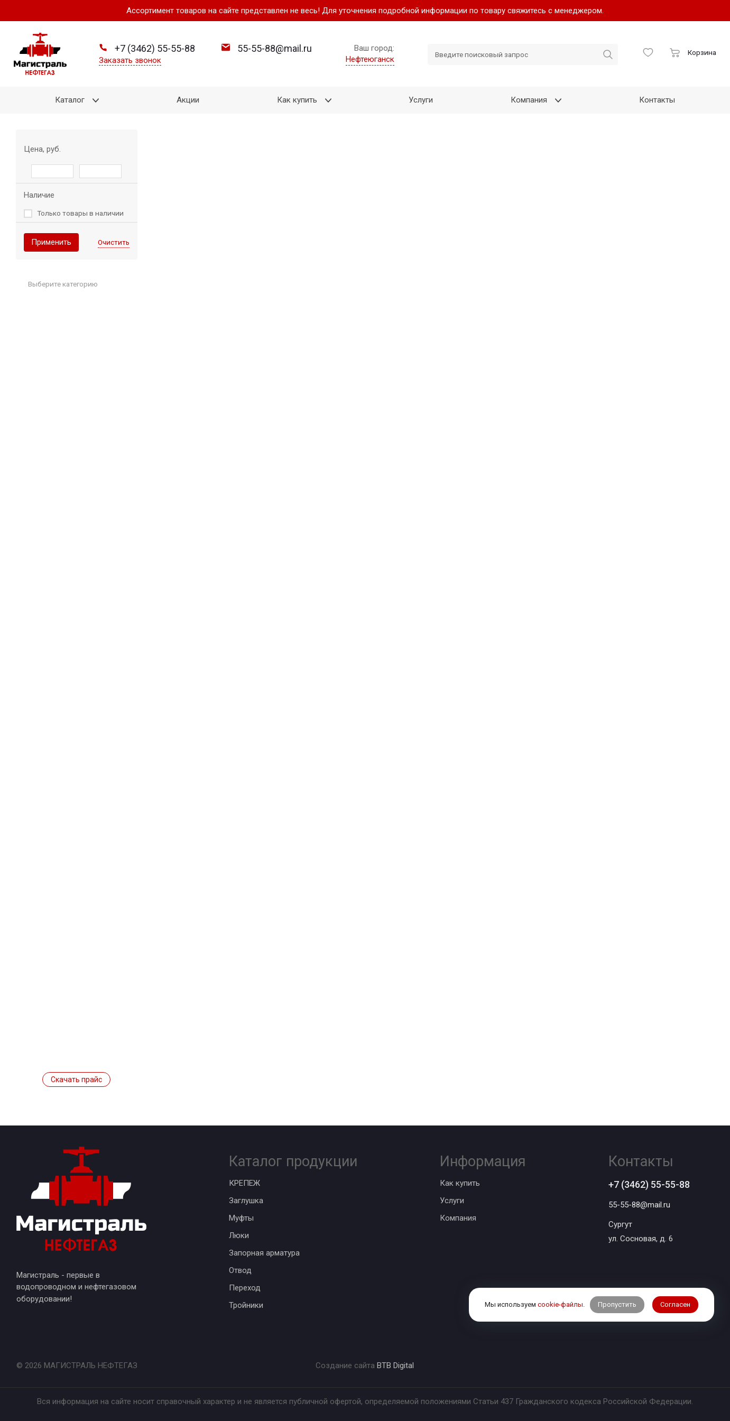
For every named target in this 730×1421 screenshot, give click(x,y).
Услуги (452, 1200)
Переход (245, 1288)
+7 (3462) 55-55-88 (649, 1184)
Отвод (240, 1270)
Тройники (246, 1305)
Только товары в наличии (80, 213)
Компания (458, 1218)
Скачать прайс (76, 1079)
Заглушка (246, 1200)
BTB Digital (395, 1365)
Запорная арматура (264, 1253)
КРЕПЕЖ (244, 1183)
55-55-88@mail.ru (639, 1205)
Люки (239, 1235)
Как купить (460, 1183)
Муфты (241, 1218)
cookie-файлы (560, 1304)
